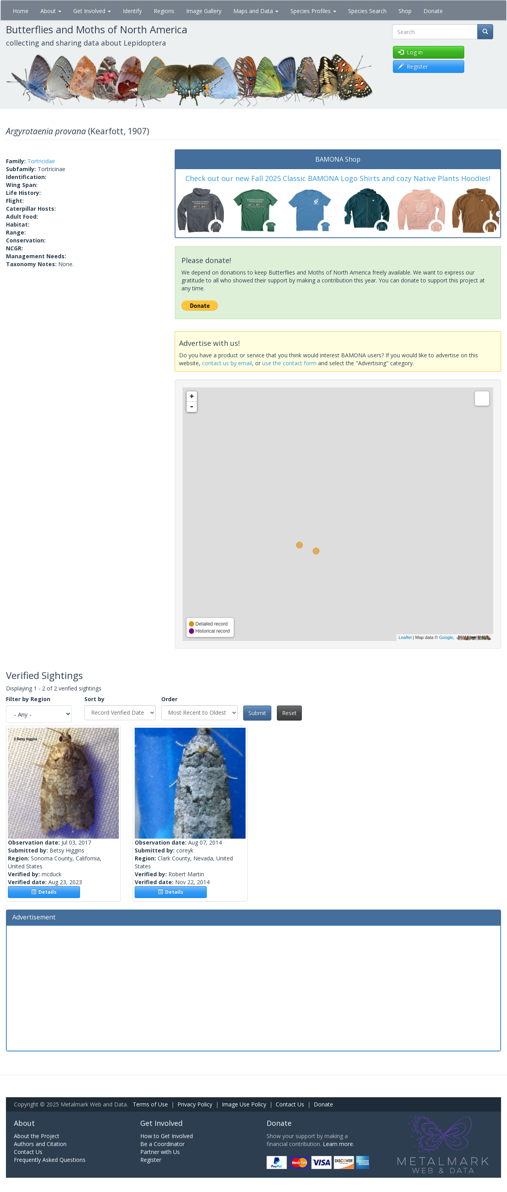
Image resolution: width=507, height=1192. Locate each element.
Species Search (367, 11)
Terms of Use (150, 1104)
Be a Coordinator (162, 1144)
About (50, 11)
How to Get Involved (166, 1136)
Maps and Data (255, 11)
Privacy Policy (194, 1104)
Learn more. (338, 1144)
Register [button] (413, 66)
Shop (405, 11)
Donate (433, 11)
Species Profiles (313, 11)
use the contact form (289, 363)
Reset (289, 713)
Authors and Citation (40, 1144)
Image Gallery (203, 11)
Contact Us (290, 1104)
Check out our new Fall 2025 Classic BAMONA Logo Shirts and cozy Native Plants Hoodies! (337, 178)
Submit (257, 713)
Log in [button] (410, 52)
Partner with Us (160, 1152)
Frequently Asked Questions (50, 1159)
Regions (164, 11)
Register (150, 1159)
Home (21, 11)
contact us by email (227, 363)
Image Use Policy (244, 1104)
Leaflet (405, 637)
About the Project (36, 1136)
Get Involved (92, 11)
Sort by (94, 699)
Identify (132, 11)
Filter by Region (28, 699)
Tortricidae (41, 161)
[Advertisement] (253, 987)
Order (169, 699)
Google (446, 637)
